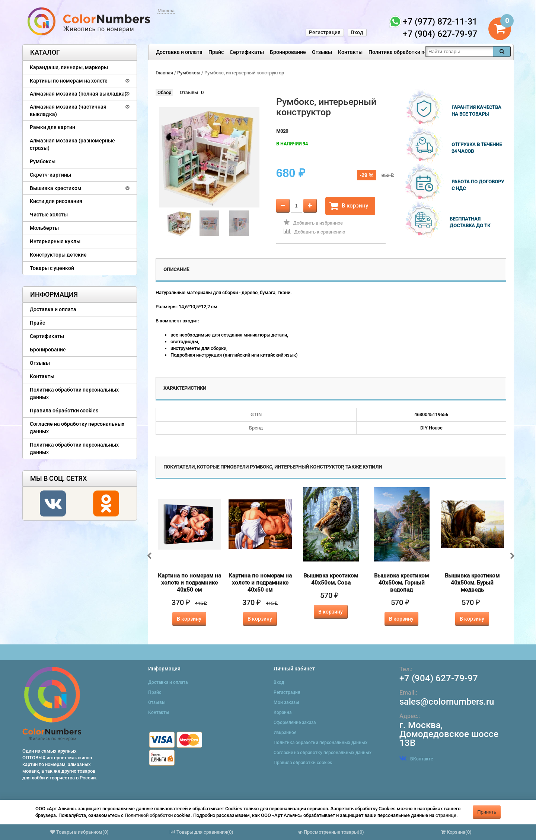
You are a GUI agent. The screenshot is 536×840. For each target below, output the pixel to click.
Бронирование (288, 52)
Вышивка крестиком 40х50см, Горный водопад (401, 582)
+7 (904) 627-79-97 (438, 678)
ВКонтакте (416, 759)
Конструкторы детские (58, 255)
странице (446, 815)
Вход (357, 32)
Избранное (285, 732)
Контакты (350, 52)
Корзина (282, 712)
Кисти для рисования (56, 201)
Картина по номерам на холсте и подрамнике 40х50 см (189, 582)
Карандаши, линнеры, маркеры (69, 67)
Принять (486, 812)
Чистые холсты (49, 215)
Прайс (216, 52)
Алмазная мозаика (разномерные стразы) (72, 144)
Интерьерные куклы (55, 241)
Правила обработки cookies (64, 410)
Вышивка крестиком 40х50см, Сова (330, 579)
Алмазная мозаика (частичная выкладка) (68, 110)
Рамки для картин (52, 127)
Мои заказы (286, 702)
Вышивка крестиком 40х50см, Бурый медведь (472, 582)
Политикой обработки (149, 815)
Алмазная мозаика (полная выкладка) (78, 94)
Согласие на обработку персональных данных (77, 427)
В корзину (348, 206)
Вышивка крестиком (56, 188)
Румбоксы (42, 161)
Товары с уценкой (52, 268)
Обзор (164, 92)
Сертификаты (247, 52)
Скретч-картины (50, 175)
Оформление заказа (295, 722)
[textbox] (459, 51)
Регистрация (325, 32)
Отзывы (322, 52)
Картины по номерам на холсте (69, 81)
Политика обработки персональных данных (423, 52)
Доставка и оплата (179, 52)
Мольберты (44, 228)
